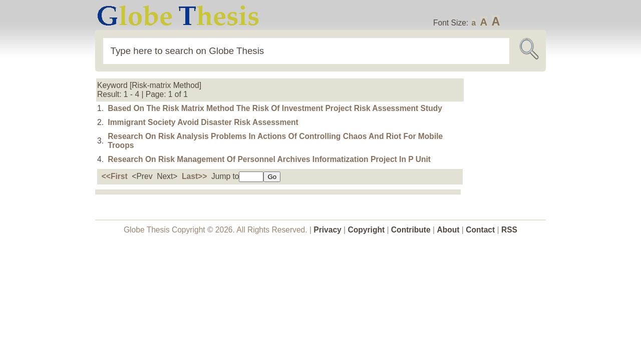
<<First (115, 176)
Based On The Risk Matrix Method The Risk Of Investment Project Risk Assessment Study (275, 108)
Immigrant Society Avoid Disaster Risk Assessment (203, 122)
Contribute (411, 230)
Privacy (327, 230)
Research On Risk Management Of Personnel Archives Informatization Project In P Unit (269, 159)
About (448, 230)
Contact (481, 230)
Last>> (194, 176)
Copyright (366, 230)
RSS (509, 230)
